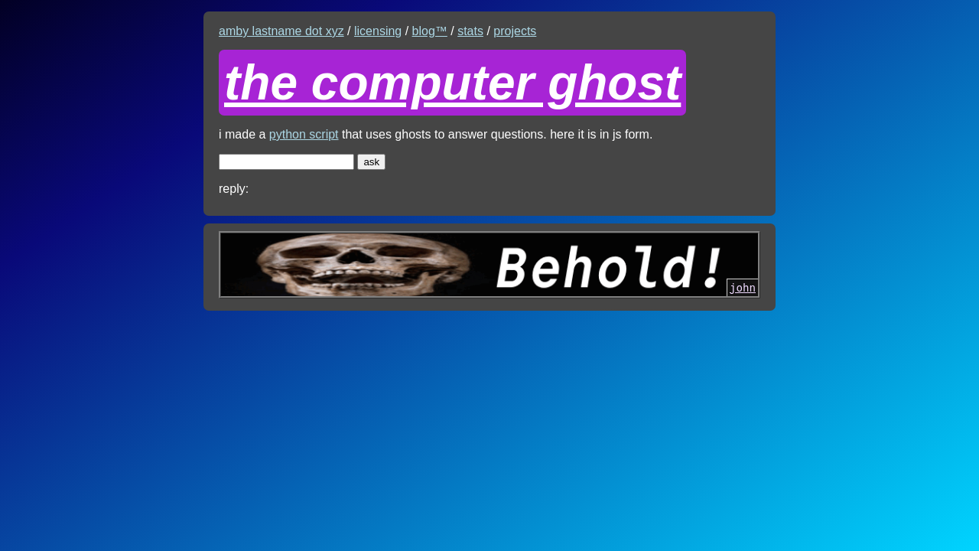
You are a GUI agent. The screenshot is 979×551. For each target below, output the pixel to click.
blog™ (429, 30)
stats (470, 30)
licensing (378, 30)
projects (514, 30)
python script (304, 134)
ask (371, 162)
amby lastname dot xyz (281, 30)
